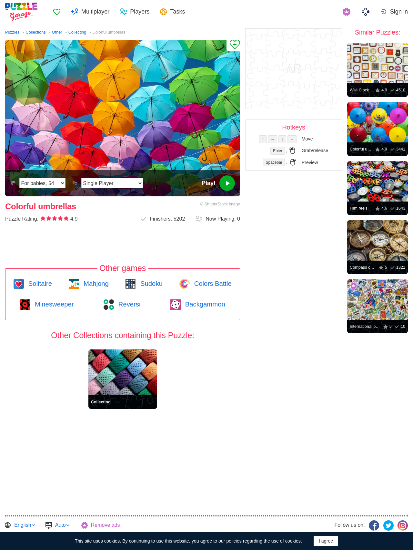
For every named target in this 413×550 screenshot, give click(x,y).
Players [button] (139, 11)
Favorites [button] (57, 11)
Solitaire (39, 283)
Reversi (128, 304)
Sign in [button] (399, 11)
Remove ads (105, 525)
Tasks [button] (177, 11)
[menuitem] (57, 11)
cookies (112, 541)
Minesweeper (53, 304)
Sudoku (150, 283)
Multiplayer (95, 11)
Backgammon (204, 304)
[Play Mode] (112, 183)
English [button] (22, 525)
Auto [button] (60, 525)
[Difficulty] (42, 183)
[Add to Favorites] (233, 45)
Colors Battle (212, 283)
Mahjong (95, 283)
